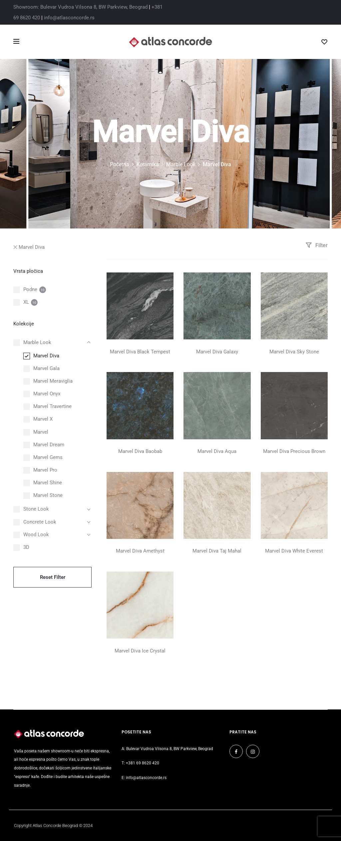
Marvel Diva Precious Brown (294, 451)
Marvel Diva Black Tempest (140, 352)
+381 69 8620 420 (142, 763)
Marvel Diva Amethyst (140, 551)
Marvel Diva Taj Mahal (216, 551)
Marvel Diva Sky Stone (294, 352)
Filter (316, 245)
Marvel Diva (29, 247)
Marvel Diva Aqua (216, 451)
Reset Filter (52, 577)
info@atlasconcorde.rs (69, 18)
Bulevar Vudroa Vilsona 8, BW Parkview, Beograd (169, 748)
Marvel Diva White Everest (294, 551)
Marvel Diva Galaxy (217, 352)
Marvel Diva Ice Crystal (140, 651)
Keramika (148, 164)
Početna (119, 164)
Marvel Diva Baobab (140, 451)
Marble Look (180, 164)
